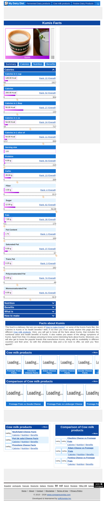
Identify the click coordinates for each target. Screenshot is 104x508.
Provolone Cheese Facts (24, 445)
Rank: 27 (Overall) (47, 107)
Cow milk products (61, 3)
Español (7, 486)
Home (24, 491)
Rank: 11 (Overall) (47, 137)
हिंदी (56, 486)
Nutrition (37, 64)
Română (73, 486)
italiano (43, 486)
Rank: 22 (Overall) (47, 78)
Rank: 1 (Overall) (48, 234)
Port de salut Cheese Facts (25, 438)
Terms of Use (62, 491)
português (16, 486)
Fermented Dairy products (38, 3)
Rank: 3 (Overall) (48, 263)
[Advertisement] (53, 13)
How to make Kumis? (55, 327)
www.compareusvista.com (58, 494)
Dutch (66, 486)
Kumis (27, 57)
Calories (24, 64)
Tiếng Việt (83, 486)
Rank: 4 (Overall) (48, 190)
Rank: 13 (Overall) (47, 175)
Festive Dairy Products (83, 3)
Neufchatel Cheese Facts (24, 432)
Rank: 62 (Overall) (47, 205)
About (31, 491)
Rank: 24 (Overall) (47, 122)
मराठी (61, 486)
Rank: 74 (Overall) (47, 278)
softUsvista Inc (64, 498)
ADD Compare (99, 485)
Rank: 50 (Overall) (47, 161)
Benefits (50, 64)
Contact (40, 491)
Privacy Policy (76, 491)
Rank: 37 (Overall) (47, 249)
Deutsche (35, 486)
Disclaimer (50, 491)
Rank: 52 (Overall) (47, 93)
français (25, 486)
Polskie (50, 486)
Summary (11, 64)
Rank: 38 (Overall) (47, 219)
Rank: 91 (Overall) (47, 293)
